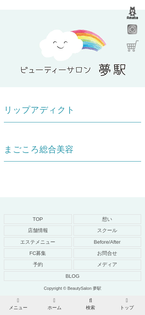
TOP (38, 219)
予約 (38, 264)
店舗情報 (38, 230)
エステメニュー (37, 242)
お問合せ (107, 253)
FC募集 (37, 253)
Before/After (107, 242)
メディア (107, 264)
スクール (107, 230)
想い (107, 219)
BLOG (72, 276)
